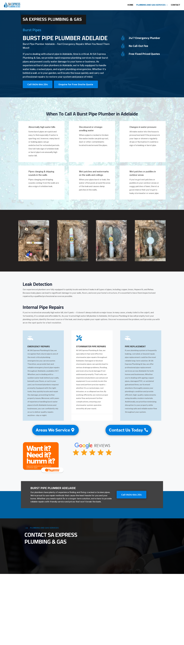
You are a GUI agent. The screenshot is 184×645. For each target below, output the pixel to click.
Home (130, 5)
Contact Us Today (126, 430)
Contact (175, 5)
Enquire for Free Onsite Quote (76, 84)
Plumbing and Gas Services (151, 5)
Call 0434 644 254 (37, 84)
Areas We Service (53, 430)
